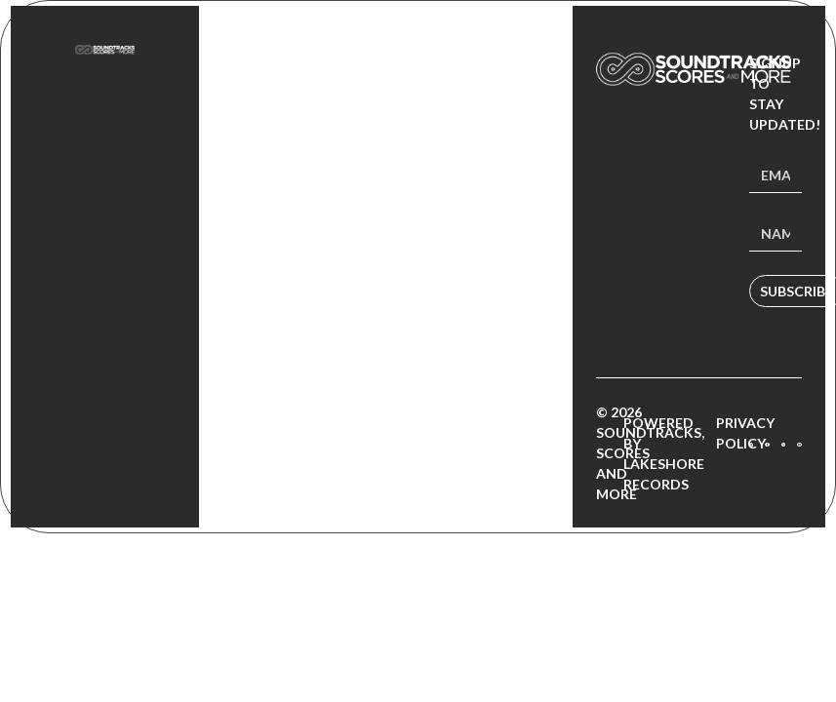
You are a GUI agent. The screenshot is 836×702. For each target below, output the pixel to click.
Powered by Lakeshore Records (663, 453)
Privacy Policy (745, 432)
